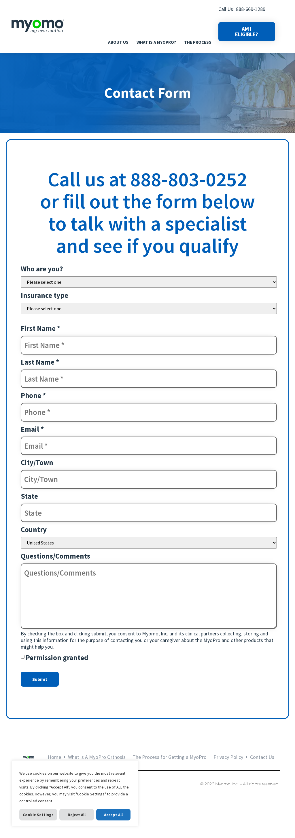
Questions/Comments (55, 556)
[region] (75, 793)
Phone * (33, 395)
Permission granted (57, 657)
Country (34, 529)
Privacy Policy (226, 757)
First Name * (40, 328)
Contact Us (257, 757)
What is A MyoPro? (156, 42)
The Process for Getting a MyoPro (170, 757)
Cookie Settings (38, 814)
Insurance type (44, 295)
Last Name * (40, 362)
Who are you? (42, 268)
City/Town (37, 462)
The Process (197, 42)
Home (59, 757)
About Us (118, 42)
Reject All (77, 814)
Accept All (113, 814)
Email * (32, 429)
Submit (39, 679)
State (29, 496)
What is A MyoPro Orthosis (99, 757)
